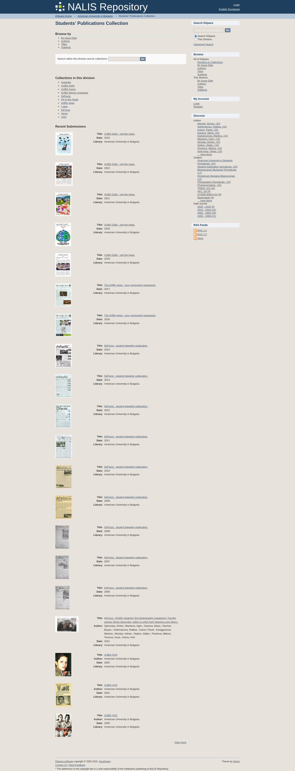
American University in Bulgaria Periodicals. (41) (215, 162)
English (223, 9)
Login (236, 4)
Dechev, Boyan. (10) (208, 123)
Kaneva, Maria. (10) (208, 132)
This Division (203, 39)
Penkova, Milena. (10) (209, 148)
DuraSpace (104, 761)
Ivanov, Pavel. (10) (207, 129)
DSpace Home (63, 16)
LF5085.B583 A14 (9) (209, 194)
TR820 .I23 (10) (206, 188)
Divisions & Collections (210, 62)
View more (180, 742)
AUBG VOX (110, 654)
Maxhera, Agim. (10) (208, 138)
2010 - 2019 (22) (206, 209)
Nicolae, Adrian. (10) (208, 142)
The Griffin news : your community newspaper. (130, 285)
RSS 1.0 (202, 230)
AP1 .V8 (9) (203, 191)
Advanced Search (203, 44)
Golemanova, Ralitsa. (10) (212, 126)
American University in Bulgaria (95, 16)
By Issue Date (69, 38)
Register (198, 106)
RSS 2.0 (202, 234)
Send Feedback (77, 765)
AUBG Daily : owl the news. (119, 133)
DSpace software (64, 761)
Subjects (66, 47)
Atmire (236, 761)
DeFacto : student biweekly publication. (126, 345)
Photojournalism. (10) (209, 185)
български (234, 9)
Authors (65, 41)
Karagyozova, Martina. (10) (212, 135)
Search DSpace (204, 36)
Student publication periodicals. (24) (217, 166)
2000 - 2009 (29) (206, 212)
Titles (64, 44)
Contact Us (61, 765)
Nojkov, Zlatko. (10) (208, 145)
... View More (204, 154)
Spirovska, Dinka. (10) (209, 151)
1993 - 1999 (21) (206, 216)
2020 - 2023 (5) (206, 206)
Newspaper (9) (205, 197)
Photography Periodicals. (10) (214, 182)
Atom (200, 238)
